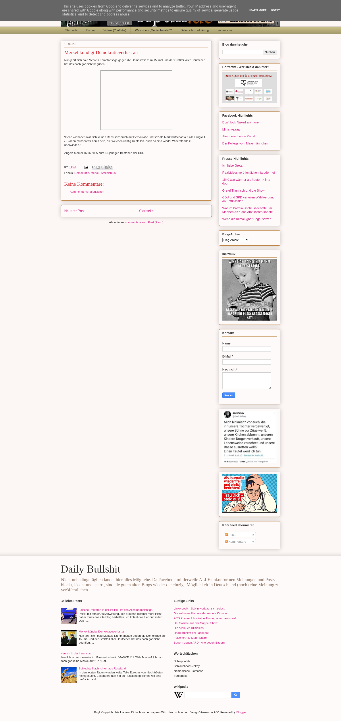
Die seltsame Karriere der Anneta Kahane (200, 613)
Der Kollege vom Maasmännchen (245, 143)
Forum (90, 30)
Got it (275, 10)
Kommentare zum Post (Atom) (144, 222)
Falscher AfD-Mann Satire (190, 637)
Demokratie (81, 173)
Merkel (95, 173)
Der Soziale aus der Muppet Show (196, 623)
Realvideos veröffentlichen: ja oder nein (249, 172)
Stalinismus (108, 173)
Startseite (71, 30)
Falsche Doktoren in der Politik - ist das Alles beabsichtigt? (116, 609)
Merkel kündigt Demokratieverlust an (102, 631)
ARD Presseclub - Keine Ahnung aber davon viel (205, 618)
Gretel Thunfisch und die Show (243, 190)
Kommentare (235, 541)
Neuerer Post (74, 211)
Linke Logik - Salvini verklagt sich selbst (199, 608)
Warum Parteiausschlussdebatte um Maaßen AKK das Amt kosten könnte (247, 210)
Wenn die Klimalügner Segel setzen (247, 219)
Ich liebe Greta (232, 165)
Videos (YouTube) (114, 30)
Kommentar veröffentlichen (87, 191)
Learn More (258, 10)
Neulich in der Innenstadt (76, 653)
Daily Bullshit (91, 569)
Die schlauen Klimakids (189, 628)
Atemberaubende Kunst (238, 136)
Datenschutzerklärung (195, 30)
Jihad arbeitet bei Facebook (191, 632)
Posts (230, 534)
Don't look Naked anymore (240, 122)
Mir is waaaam (232, 129)
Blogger (241, 712)
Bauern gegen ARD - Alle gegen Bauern (199, 642)
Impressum (225, 30)
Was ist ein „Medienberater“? (153, 30)
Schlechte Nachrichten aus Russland (102, 668)
